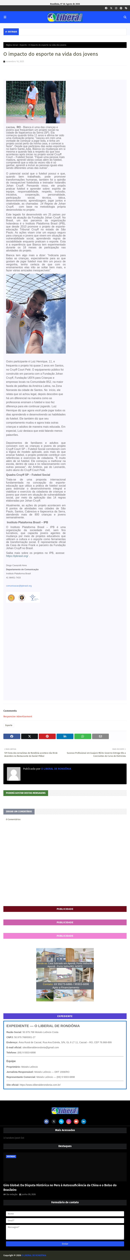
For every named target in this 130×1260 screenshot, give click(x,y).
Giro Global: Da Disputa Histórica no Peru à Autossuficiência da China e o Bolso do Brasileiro (60, 1187)
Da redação (12, 1194)
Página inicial (12, 45)
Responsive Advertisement (17, 716)
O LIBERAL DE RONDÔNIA (55, 768)
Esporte (23, 45)
